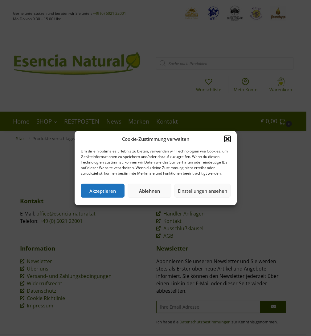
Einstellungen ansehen (202, 191)
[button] (227, 139)
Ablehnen (149, 191)
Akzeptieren (102, 191)
